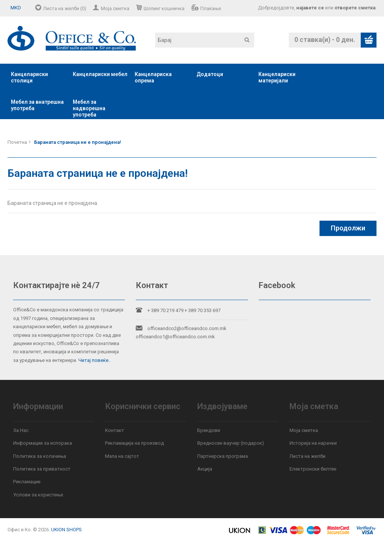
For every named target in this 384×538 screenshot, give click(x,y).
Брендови (208, 430)
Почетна (17, 142)
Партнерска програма (222, 456)
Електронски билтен (313, 469)
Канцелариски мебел (100, 74)
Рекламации (26, 481)
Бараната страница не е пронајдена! (77, 142)
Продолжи (348, 228)
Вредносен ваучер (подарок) (230, 443)
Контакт (114, 430)
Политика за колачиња (39, 456)
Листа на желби (308, 456)
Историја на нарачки (313, 443)
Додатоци (209, 74)
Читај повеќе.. (94, 360)
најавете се (310, 7)
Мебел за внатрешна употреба (37, 105)
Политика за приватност (41, 469)
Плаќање (210, 8)
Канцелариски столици (29, 77)
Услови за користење (38, 495)
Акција (204, 469)
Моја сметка (115, 8)
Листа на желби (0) (64, 8)
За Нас (20, 430)
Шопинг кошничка (164, 8)
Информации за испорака (42, 443)
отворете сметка (354, 7)
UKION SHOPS (66, 529)
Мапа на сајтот (122, 456)
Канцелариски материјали (277, 77)
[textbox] (204, 40)
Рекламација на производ (134, 443)
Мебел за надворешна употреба (89, 108)
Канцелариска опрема (153, 77)
